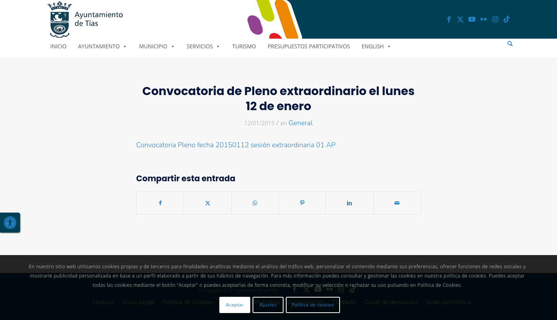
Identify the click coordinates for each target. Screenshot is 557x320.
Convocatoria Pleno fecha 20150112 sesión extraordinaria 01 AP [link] (236, 145)
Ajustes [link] (268, 305)
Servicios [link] (204, 46)
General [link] (301, 123)
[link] (10, 223)
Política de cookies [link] (313, 305)
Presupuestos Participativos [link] (309, 46)
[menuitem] (510, 44)
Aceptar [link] (235, 305)
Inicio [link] (58, 46)
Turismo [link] (244, 46)
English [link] (377, 46)
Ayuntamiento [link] (102, 46)
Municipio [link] (157, 46)
